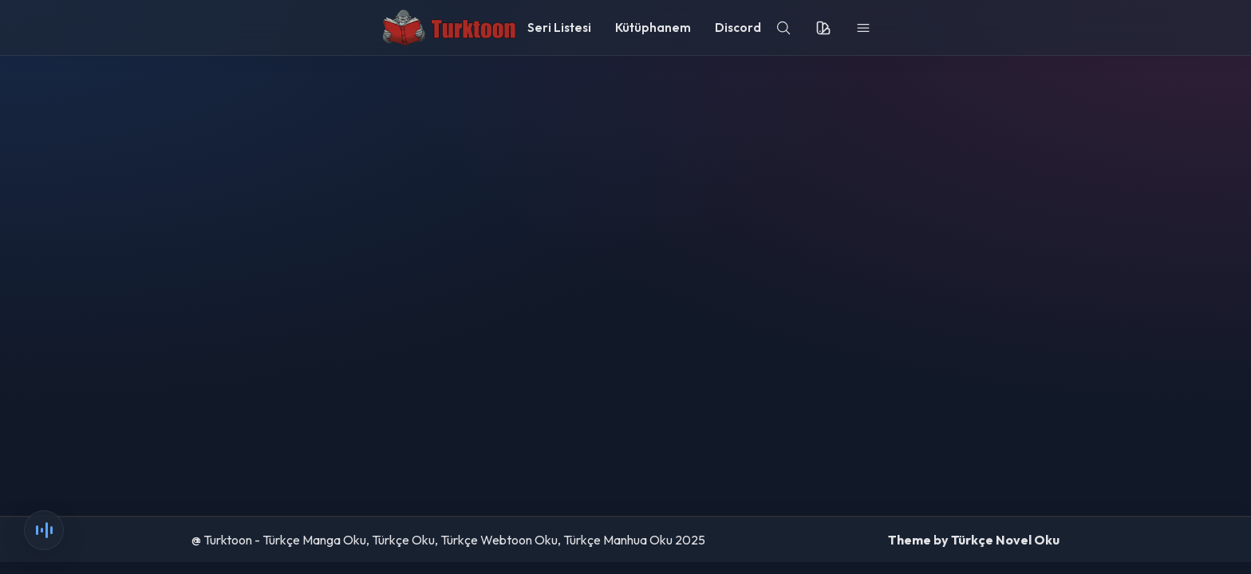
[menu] (863, 28)
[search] (783, 28)
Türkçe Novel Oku (1005, 540)
